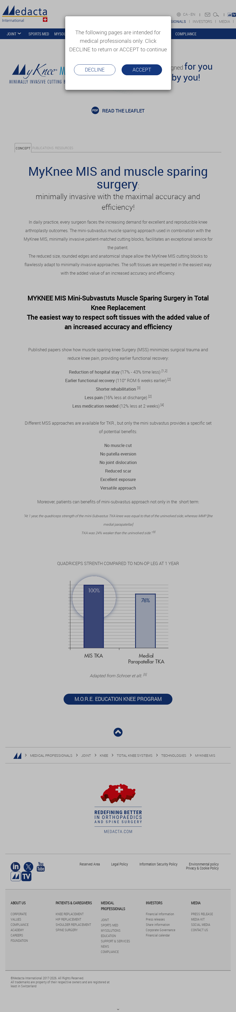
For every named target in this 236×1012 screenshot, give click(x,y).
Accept (142, 69)
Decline (95, 69)
